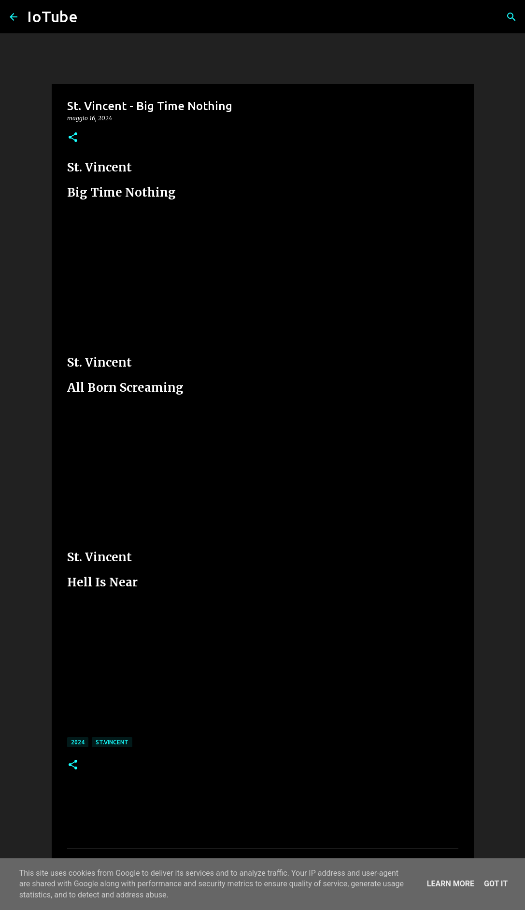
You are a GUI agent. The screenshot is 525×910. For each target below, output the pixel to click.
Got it (496, 883)
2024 (78, 742)
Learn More (450, 883)
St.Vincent (112, 742)
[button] (73, 137)
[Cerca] (511, 16)
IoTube (52, 16)
